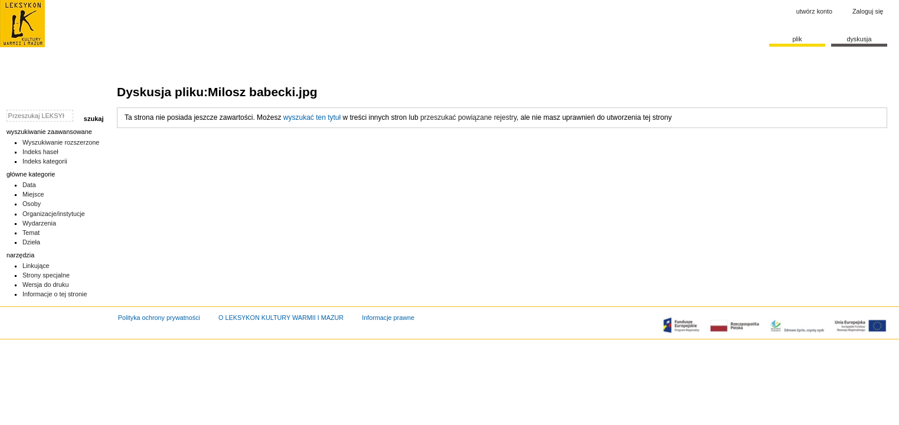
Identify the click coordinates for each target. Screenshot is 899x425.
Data (29, 184)
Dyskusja (858, 38)
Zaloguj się (867, 11)
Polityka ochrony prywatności (159, 317)
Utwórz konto (814, 11)
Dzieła (31, 242)
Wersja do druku (45, 284)
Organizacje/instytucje (53, 213)
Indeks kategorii (44, 161)
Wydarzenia (39, 223)
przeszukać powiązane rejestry (468, 117)
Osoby (31, 203)
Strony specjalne (46, 275)
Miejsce (33, 194)
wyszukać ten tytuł (312, 117)
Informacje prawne (388, 317)
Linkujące (36, 265)
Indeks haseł (40, 151)
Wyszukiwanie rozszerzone (61, 142)
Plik (797, 38)
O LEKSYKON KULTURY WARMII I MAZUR (281, 317)
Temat (31, 232)
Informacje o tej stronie (54, 294)
